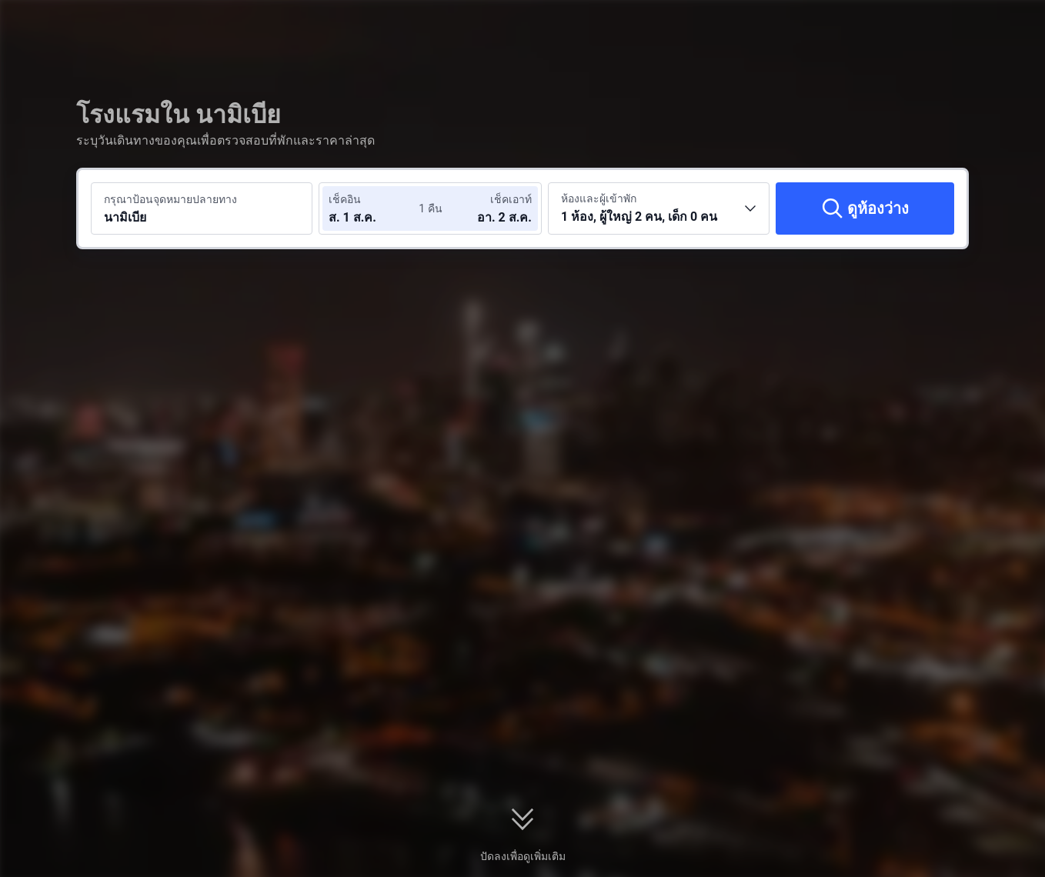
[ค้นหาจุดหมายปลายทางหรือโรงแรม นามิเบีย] (201, 208)
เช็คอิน (345, 199)
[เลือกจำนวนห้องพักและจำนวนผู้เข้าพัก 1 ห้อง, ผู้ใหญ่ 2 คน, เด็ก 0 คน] (659, 208)
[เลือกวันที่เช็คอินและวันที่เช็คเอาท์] (374, 208)
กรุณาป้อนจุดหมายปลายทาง (170, 199)
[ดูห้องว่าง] (865, 208)
